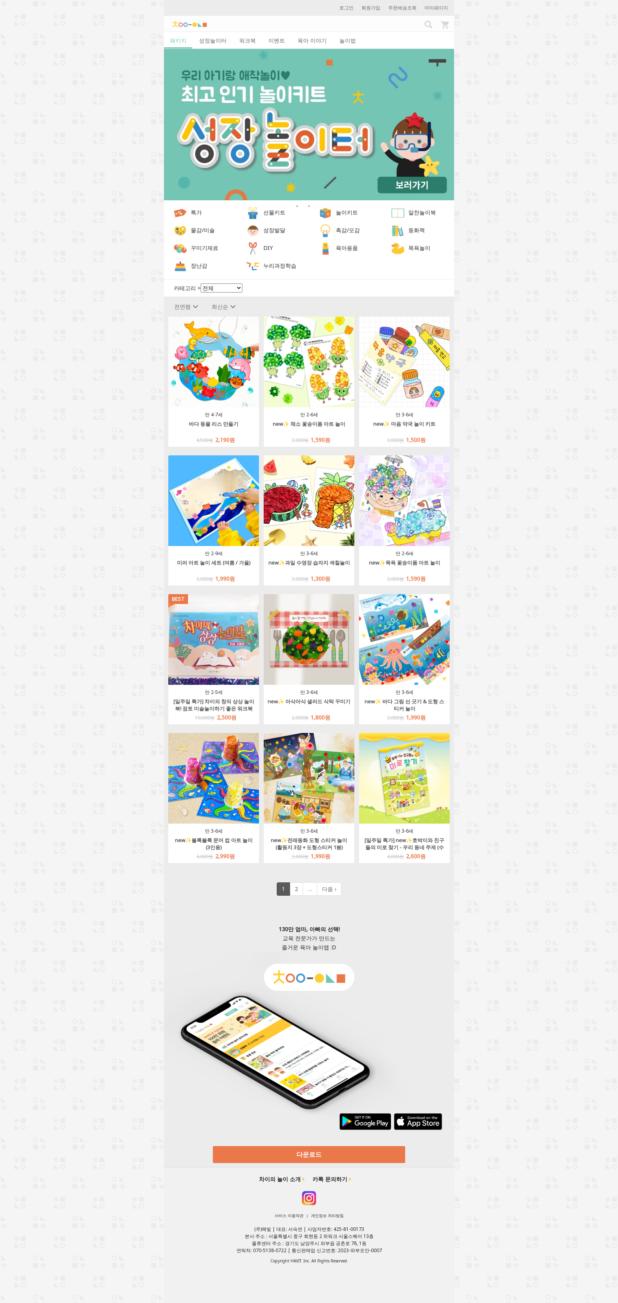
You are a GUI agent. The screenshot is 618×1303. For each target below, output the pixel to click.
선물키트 (274, 212)
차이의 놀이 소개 (280, 1179)
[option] (309, 125)
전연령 (186, 306)
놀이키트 (347, 212)
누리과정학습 (279, 266)
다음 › (329, 889)
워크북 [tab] (247, 40)
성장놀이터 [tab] (213, 40)
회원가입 (370, 7)
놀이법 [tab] (347, 40)
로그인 (346, 7)
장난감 (199, 266)
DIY (268, 248)
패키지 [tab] (178, 40)
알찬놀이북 (422, 212)
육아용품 (347, 248)
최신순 (224, 306)
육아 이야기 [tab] (312, 40)
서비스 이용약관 (289, 1215)
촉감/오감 (348, 230)
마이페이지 (436, 7)
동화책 (416, 230)
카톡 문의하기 (330, 1179)
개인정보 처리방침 (327, 1215)
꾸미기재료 (204, 248)
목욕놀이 (419, 248)
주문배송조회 (402, 7)
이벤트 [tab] (276, 40)
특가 (196, 212)
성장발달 (274, 230)
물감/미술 (203, 230)
